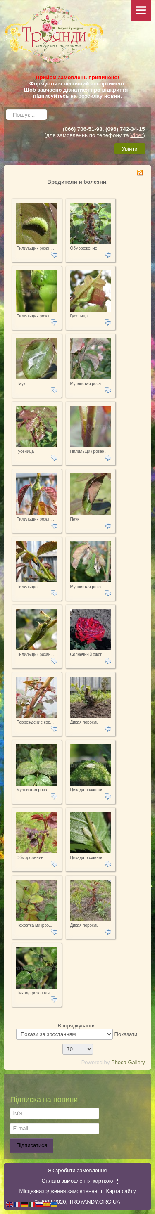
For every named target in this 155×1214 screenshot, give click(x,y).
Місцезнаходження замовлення (58, 1191)
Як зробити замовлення (77, 1170)
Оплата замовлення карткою (77, 1181)
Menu (141, 10)
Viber (136, 135)
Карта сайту (121, 1191)
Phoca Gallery (128, 1062)
